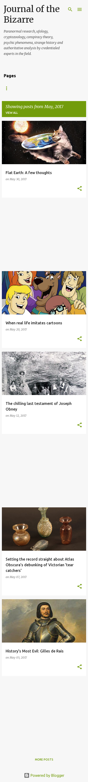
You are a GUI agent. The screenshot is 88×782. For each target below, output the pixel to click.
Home (8, 88)
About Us (30, 88)
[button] (79, 189)
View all (12, 112)
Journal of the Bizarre (32, 14)
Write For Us (58, 88)
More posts (44, 759)
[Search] (70, 9)
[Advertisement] (44, 234)
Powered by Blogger (44, 775)
